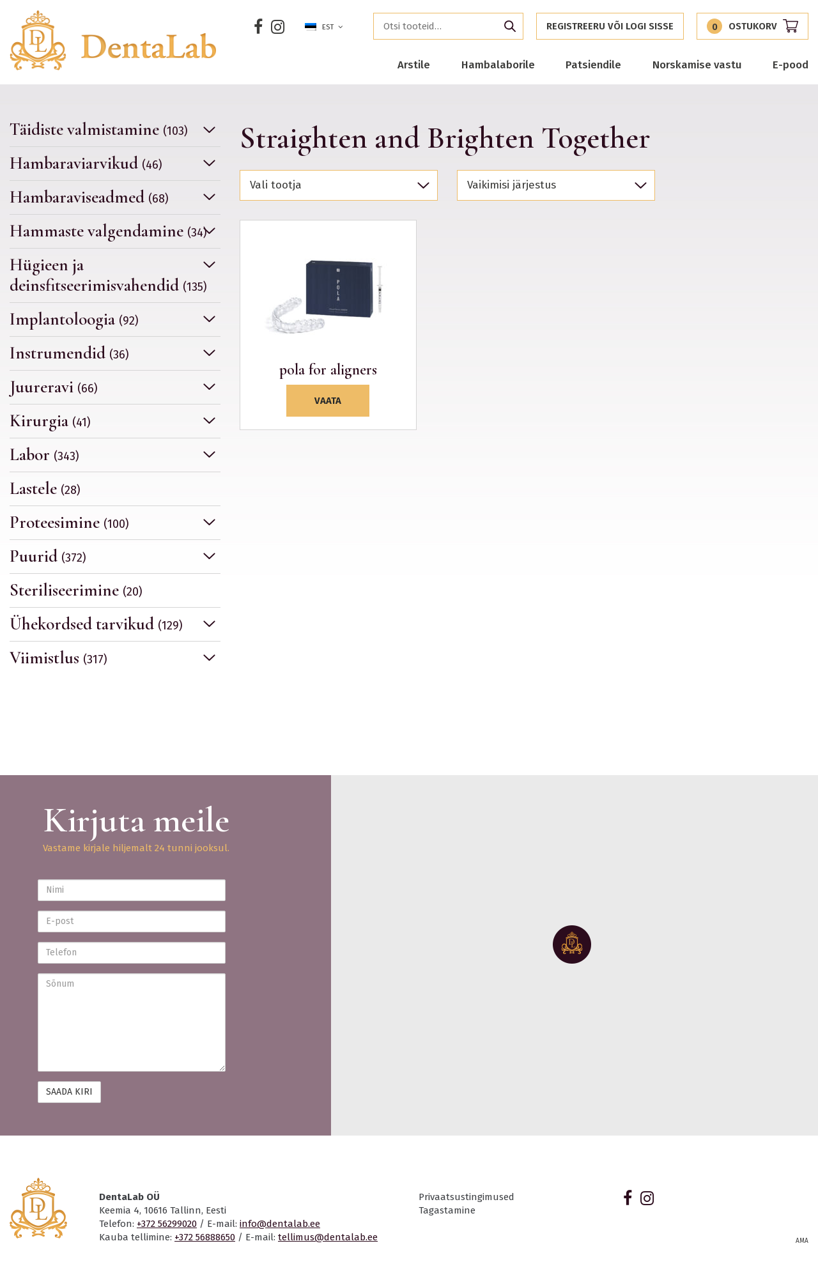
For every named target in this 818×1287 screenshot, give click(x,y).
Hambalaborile (498, 64)
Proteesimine (69, 522)
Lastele (45, 488)
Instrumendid (69, 353)
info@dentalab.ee (280, 1223)
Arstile (413, 64)
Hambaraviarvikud (86, 163)
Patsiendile (593, 64)
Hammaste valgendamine (108, 231)
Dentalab (113, 40)
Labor (44, 454)
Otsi (510, 26)
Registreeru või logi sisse (610, 26)
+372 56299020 (167, 1223)
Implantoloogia (74, 319)
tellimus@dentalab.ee (328, 1237)
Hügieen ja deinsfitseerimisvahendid (108, 275)
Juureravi (54, 386)
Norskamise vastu (697, 64)
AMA (802, 1241)
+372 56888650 (204, 1237)
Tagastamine (447, 1210)
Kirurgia (50, 420)
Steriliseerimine (76, 590)
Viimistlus (58, 657)
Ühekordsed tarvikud (96, 624)
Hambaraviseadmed (89, 197)
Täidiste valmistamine (99, 129)
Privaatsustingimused (466, 1197)
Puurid (48, 556)
